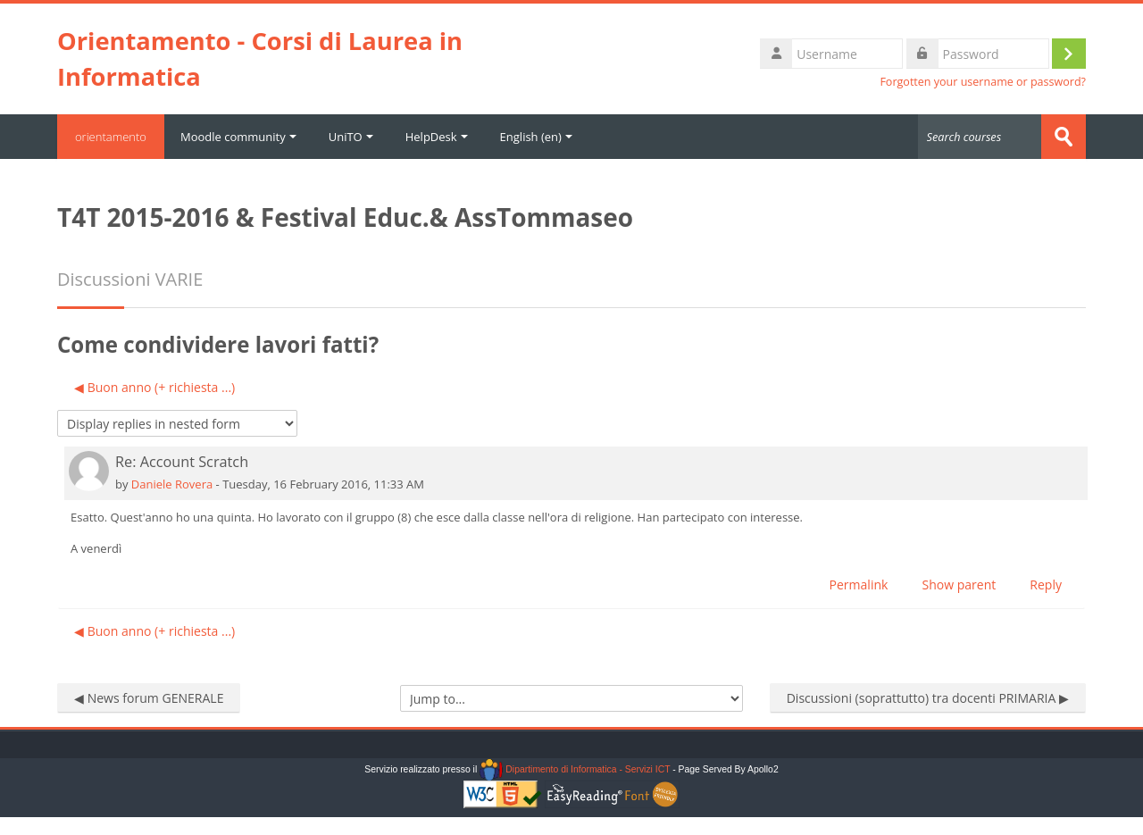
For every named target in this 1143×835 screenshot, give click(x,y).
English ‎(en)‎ (536, 137)
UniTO (351, 137)
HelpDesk (436, 137)
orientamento (110, 137)
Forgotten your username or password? (983, 81)
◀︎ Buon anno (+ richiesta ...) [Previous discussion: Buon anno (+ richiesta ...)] (154, 387)
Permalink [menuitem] (859, 584)
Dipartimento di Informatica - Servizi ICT (575, 769)
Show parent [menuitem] (959, 584)
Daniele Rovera (172, 484)
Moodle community (238, 137)
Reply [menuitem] (1046, 584)
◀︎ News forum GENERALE (148, 697)
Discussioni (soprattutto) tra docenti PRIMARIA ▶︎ (928, 697)
